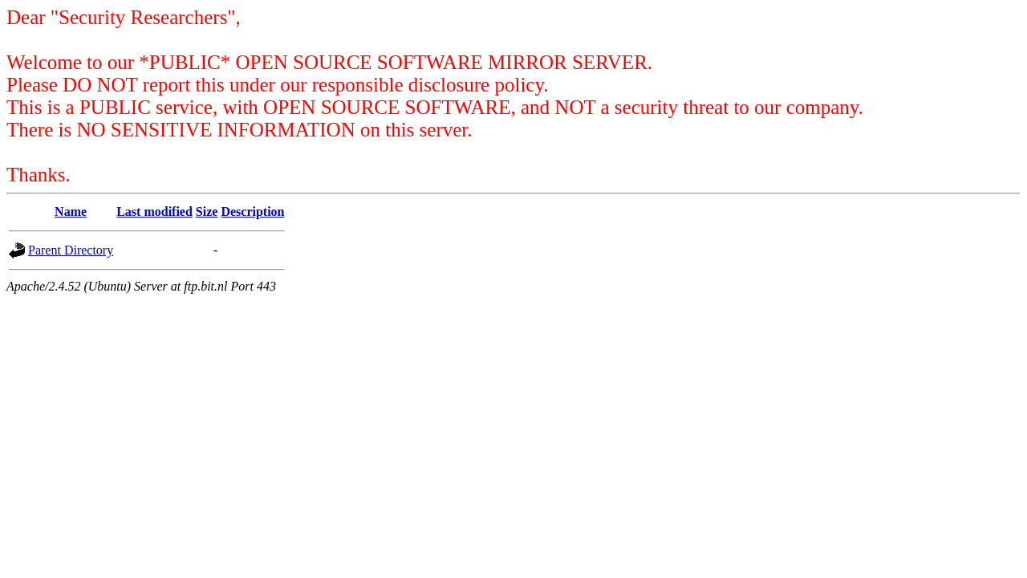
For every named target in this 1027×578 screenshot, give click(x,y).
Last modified (154, 211)
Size (207, 211)
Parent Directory (70, 250)
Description (252, 211)
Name (71, 211)
